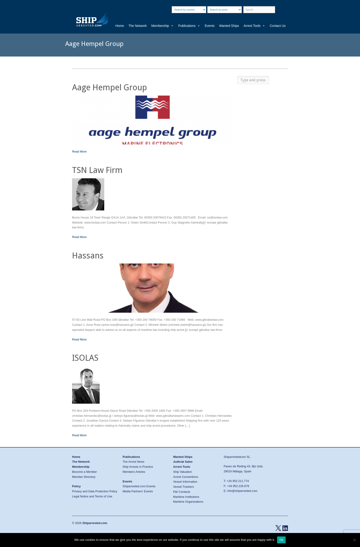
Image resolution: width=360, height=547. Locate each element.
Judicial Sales (183, 461)
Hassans (88, 256)
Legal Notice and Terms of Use (92, 496)
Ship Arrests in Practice (138, 466)
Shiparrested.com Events (139, 486)
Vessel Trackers (183, 486)
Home (119, 26)
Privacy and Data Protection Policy (94, 491)
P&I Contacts (181, 491)
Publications (189, 26)
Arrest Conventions (185, 477)
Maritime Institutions (186, 497)
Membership (162, 26)
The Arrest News (133, 461)
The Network (138, 26)
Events (210, 26)
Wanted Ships (229, 26)
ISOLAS (85, 358)
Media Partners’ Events (138, 491)
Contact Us (278, 26)
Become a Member (84, 471)
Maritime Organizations (188, 501)
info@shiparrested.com (242, 491)
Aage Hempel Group (109, 87)
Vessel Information (185, 481)
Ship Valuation (182, 471)
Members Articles (134, 471)
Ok (281, 539)
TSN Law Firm (97, 170)
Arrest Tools (254, 26)
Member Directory (84, 477)
